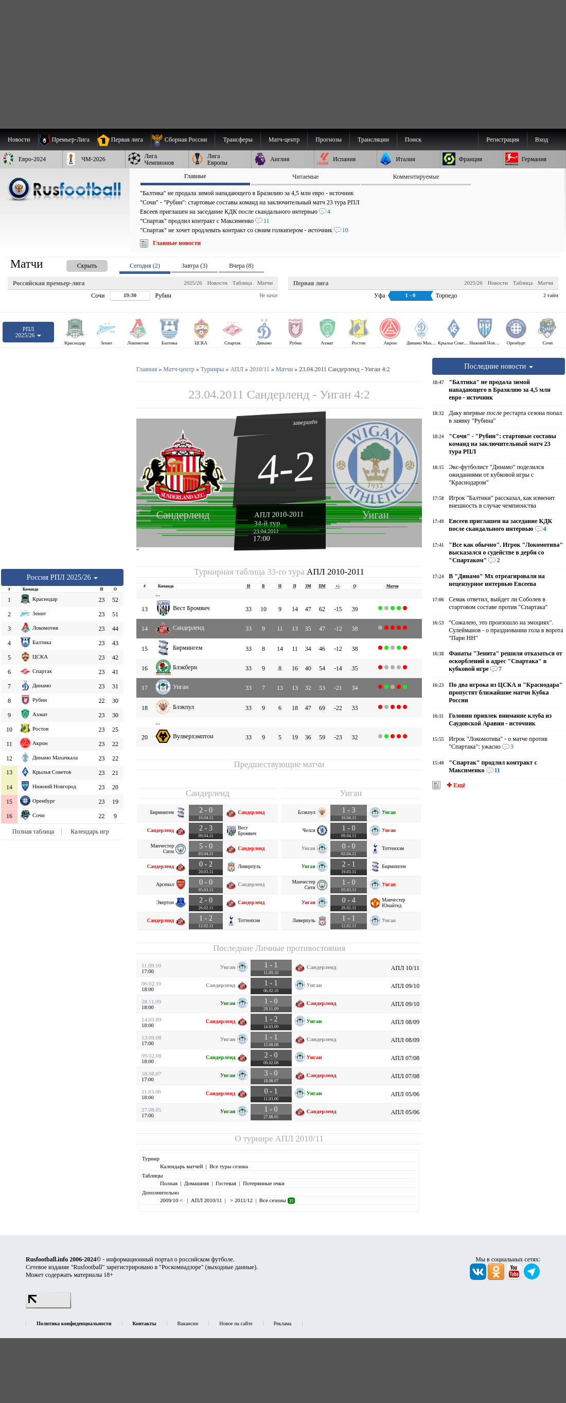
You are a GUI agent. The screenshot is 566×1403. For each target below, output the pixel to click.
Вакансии (188, 1323)
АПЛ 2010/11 (299, 1139)
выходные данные (231, 1267)
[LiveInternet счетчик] (48, 1306)
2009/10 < (172, 1200)
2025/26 (193, 283)
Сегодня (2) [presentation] (145, 265)
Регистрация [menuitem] (502, 139)
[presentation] (77, 263)
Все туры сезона (228, 1166)
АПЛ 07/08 (405, 1058)
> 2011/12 (240, 1200)
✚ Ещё (455, 785)
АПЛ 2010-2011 (279, 514)
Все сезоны (277, 1200)
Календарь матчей (181, 1166)
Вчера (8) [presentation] (241, 265)
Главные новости (177, 243)
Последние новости (498, 366)
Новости (217, 283)
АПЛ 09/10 (405, 986)
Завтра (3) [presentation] (194, 265)
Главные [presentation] (195, 176)
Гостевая (226, 1183)
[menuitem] (183, 139)
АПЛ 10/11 (405, 968)
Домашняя (196, 1183)
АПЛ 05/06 (405, 1094)
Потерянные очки (264, 1183)
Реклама (283, 1323)
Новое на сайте (235, 1323)
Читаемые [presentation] (305, 176)
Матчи (265, 283)
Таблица (242, 283)
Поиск (413, 139)
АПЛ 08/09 (405, 1022)
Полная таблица (33, 831)
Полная (169, 1183)
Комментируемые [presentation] (416, 176)
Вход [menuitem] (541, 139)
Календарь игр (89, 831)
